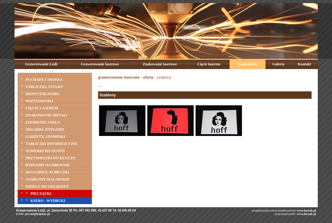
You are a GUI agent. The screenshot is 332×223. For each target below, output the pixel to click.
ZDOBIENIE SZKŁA (40, 122)
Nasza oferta (247, 64)
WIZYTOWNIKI (37, 100)
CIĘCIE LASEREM (39, 107)
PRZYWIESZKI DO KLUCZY (48, 157)
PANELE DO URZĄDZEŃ (45, 186)
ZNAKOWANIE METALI (44, 114)
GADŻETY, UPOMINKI (43, 136)
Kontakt (304, 64)
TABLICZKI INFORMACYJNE (49, 143)
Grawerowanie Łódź (41, 64)
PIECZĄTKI (36, 193)
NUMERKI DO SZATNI (43, 150)
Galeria (278, 64)
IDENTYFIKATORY (40, 93)
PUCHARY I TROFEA (42, 79)
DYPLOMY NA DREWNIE (45, 164)
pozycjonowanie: (285, 214)
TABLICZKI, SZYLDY (42, 86)
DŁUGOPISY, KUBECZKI (45, 171)
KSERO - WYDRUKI (43, 200)
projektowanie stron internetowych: (284, 210)
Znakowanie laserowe (160, 64)
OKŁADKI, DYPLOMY (43, 129)
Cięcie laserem (208, 64)
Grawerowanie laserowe (100, 64)
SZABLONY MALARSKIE (45, 178)
